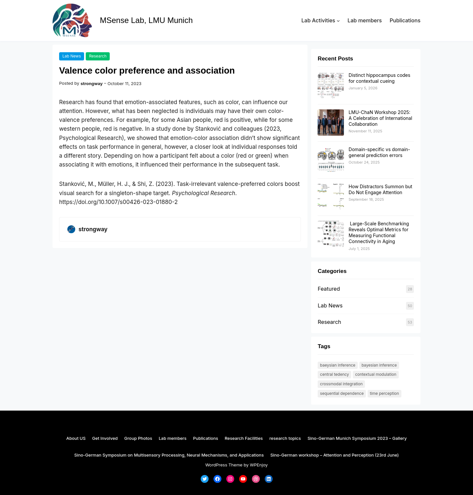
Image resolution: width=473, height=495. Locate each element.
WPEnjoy (259, 464)
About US (76, 438)
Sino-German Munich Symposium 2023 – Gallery (357, 438)
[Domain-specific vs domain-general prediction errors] (331, 159)
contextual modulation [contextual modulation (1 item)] (375, 374)
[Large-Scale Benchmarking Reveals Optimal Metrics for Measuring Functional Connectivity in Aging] (331, 234)
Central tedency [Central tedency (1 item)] (334, 374)
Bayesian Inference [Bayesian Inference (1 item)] (379, 365)
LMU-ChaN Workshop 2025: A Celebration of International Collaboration (380, 118)
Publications (205, 438)
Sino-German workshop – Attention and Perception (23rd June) (334, 455)
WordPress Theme (223, 464)
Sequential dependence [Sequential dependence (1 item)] (342, 393)
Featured (329, 288)
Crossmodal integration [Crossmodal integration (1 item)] (341, 383)
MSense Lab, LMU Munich (146, 20)
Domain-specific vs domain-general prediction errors (379, 152)
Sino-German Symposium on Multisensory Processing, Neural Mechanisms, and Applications (169, 455)
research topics (285, 438)
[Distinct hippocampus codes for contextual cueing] (331, 85)
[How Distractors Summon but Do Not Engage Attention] (331, 197)
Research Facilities (244, 438)
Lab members (173, 438)
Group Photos (138, 438)
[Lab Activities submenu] (338, 20)
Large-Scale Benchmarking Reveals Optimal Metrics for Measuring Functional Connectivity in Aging (379, 232)
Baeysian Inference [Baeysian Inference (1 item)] (337, 365)
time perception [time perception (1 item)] (384, 393)
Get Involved (105, 438)
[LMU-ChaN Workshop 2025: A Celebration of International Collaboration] (331, 122)
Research (97, 56)
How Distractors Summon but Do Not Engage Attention (380, 189)
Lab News (71, 56)
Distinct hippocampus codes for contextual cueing (379, 78)
